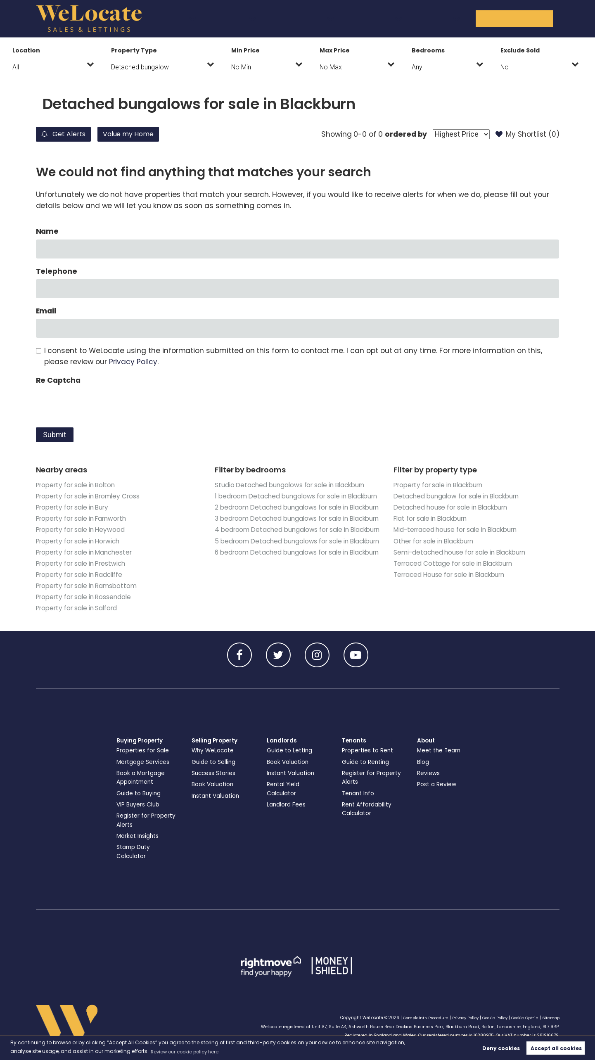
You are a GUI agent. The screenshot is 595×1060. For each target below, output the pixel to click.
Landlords (348, 18)
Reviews (428, 774)
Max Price (335, 50)
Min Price (245, 50)
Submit (54, 435)
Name (47, 231)
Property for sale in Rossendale (85, 597)
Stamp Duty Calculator (134, 851)
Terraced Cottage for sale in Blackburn (456, 563)
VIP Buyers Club (138, 805)
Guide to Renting (366, 763)
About (460, 18)
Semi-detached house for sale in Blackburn (462, 552)
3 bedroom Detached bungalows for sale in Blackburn (284, 546)
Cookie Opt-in (523, 1017)
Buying (242, 18)
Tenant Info (359, 794)
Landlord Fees (287, 805)
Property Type (133, 50)
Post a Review (437, 785)
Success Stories (214, 774)
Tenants (407, 18)
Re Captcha (58, 380)
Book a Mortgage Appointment (141, 778)
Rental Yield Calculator (284, 789)
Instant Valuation (217, 796)
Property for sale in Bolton (77, 485)
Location (26, 50)
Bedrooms (428, 50)
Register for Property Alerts (146, 820)
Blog (423, 763)
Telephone (57, 271)
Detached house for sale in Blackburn (453, 507)
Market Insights (138, 836)
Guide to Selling (214, 763)
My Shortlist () (526, 134)
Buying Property (141, 741)
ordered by (402, 134)
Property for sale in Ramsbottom (88, 585)
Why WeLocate (214, 751)
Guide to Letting (290, 751)
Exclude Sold (519, 50)
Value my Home (142, 134)
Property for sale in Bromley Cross (90, 496)
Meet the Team (440, 751)
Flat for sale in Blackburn (433, 518)
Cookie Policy (491, 1017)
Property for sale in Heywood (82, 529)
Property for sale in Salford (78, 608)
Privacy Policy (133, 362)
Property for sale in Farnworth (83, 518)
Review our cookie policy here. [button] (188, 1051)
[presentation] (98, 404)
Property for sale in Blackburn (441, 485)
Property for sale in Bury (74, 507)
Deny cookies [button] (501, 1047)
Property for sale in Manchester (86, 552)
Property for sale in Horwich (80, 541)
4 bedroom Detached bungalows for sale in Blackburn (284, 569)
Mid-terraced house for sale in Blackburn (459, 529)
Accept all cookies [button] (556, 1047)
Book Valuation (213, 785)
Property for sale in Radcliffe (81, 574)
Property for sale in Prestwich (83, 563)
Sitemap (550, 1017)
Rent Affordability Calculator (367, 809)
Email (46, 311)
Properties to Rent (368, 751)
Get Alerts (67, 134)
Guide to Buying (139, 794)
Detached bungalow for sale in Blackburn (460, 496)
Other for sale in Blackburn (436, 541)
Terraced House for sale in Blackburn (452, 574)
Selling (292, 18)
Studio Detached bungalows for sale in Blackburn (293, 485)
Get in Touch (524, 18)
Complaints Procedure (417, 1017)
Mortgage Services (143, 763)
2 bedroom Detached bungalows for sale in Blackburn (284, 524)
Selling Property (216, 741)
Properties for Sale (143, 751)
